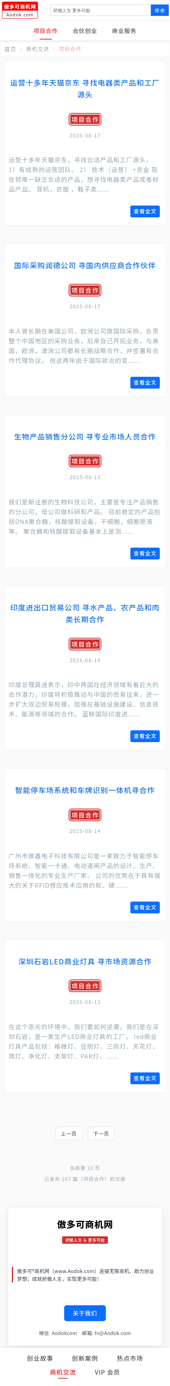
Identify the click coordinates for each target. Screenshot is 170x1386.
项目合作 (46, 31)
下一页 (101, 1133)
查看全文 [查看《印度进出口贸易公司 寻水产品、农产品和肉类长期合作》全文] (145, 736)
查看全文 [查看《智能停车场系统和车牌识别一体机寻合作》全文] (145, 907)
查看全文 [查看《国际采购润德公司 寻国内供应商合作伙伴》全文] (145, 382)
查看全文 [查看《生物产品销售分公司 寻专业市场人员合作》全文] (145, 553)
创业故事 (40, 1358)
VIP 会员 (107, 1372)
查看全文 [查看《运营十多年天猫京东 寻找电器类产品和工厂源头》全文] (145, 211)
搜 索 (160, 10)
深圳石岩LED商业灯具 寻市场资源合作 (85, 961)
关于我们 (85, 1313)
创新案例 (85, 1358)
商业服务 (124, 31)
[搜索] (100, 10)
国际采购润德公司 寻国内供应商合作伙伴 (85, 265)
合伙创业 (85, 31)
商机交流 (63, 1372)
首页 (10, 49)
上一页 (69, 1133)
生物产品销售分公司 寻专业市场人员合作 (85, 436)
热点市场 (130, 1358)
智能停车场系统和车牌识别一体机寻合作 (85, 790)
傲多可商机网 (85, 1223)
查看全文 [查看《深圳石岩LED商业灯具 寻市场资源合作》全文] (145, 1078)
